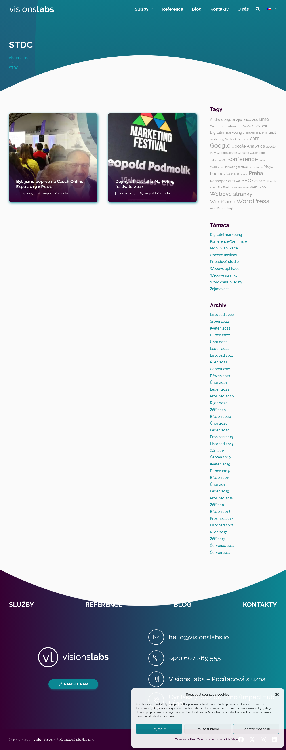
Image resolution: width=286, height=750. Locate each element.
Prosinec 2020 (222, 396)
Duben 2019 (220, 471)
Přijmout (159, 729)
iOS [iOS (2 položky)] (224, 160)
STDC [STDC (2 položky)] (213, 187)
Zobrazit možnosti (256, 729)
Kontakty (260, 604)
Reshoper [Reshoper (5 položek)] (218, 181)
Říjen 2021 (218, 362)
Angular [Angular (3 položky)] (229, 120)
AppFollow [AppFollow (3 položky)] (243, 120)
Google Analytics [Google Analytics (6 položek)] (248, 146)
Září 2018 (217, 505)
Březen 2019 (220, 477)
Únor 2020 (219, 423)
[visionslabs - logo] (31, 9)
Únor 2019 (218, 484)
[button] (277, 694)
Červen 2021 (220, 369)
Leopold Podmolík (55, 193)
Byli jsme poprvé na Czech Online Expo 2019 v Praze (49, 184)
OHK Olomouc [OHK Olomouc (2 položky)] (239, 174)
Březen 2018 (220, 511)
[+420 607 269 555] (158, 658)
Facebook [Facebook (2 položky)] (230, 139)
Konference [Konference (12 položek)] (242, 159)
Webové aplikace (224, 268)
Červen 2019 (220, 457)
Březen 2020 (220, 416)
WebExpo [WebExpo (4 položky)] (258, 187)
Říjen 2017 (218, 532)
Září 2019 (217, 450)
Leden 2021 (219, 389)
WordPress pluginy (226, 282)
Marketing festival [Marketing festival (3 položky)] (235, 167)
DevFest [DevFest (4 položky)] (260, 126)
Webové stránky (224, 275)
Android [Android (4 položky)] (216, 120)
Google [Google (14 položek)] (220, 145)
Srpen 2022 (219, 321)
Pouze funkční (208, 729)
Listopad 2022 (222, 315)
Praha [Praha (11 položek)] (256, 173)
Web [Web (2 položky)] (246, 187)
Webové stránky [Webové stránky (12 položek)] (231, 193)
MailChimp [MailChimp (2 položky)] (216, 167)
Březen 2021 (220, 376)
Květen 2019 (220, 464)
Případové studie (224, 262)
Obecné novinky (223, 255)
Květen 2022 (220, 328)
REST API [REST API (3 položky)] (234, 181)
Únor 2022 (218, 342)
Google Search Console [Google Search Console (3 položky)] (233, 152)
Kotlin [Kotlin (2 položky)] (262, 160)
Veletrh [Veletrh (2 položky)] (238, 187)
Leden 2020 (220, 430)
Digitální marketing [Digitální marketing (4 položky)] (226, 132)
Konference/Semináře (228, 241)
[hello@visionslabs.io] (158, 637)
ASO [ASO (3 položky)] (255, 120)
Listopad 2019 (221, 444)
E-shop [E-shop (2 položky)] (263, 132)
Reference (103, 604)
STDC (21, 44)
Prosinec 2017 (221, 518)
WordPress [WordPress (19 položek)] (252, 201)
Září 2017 (217, 539)
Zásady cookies (185, 739)
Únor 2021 (218, 382)
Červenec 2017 (222, 545)
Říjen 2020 (219, 403)
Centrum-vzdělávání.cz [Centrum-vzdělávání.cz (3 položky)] (226, 126)
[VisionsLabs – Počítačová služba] (158, 679)
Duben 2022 (220, 335)
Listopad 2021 (221, 355)
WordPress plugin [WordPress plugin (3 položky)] (222, 208)
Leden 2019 (219, 491)
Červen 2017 (220, 552)
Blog (182, 604)
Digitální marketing (226, 234)
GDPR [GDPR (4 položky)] (255, 139)
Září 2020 (218, 410)
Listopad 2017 (221, 525)
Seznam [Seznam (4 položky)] (259, 181)
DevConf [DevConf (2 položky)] (248, 126)
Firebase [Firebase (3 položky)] (243, 139)
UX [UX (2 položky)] (231, 187)
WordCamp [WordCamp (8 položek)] (222, 201)
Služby (21, 604)
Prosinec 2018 (221, 498)
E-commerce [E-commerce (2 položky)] (250, 132)
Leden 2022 (219, 348)
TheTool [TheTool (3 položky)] (223, 187)
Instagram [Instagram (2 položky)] (215, 160)
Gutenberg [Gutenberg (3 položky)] (257, 152)
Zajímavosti (220, 289)
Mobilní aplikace (224, 248)
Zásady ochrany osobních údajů (217, 739)
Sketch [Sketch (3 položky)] (271, 181)
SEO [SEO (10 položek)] (246, 180)
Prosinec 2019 (221, 437)
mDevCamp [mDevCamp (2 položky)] (256, 167)
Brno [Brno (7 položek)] (264, 119)
